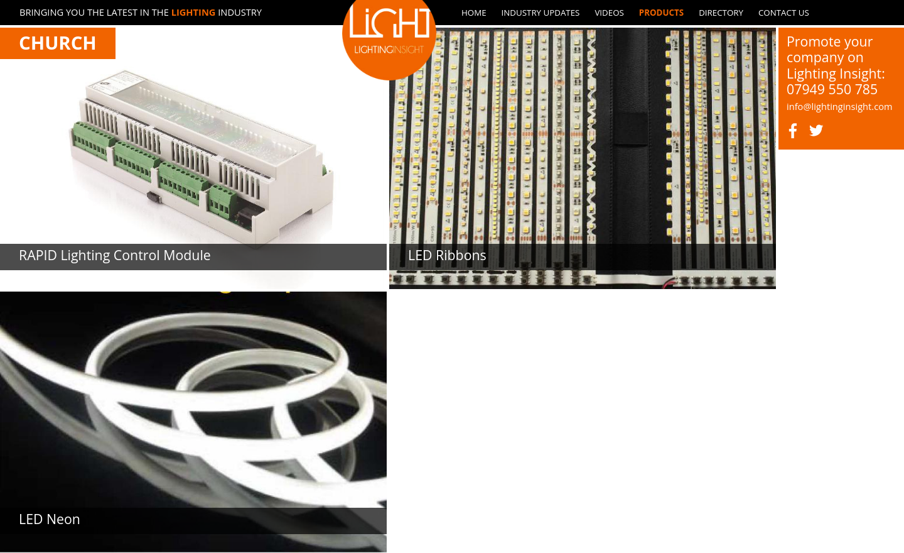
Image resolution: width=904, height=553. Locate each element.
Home (474, 12)
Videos (609, 12)
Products (661, 12)
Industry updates (541, 12)
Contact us (783, 12)
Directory (721, 12)
